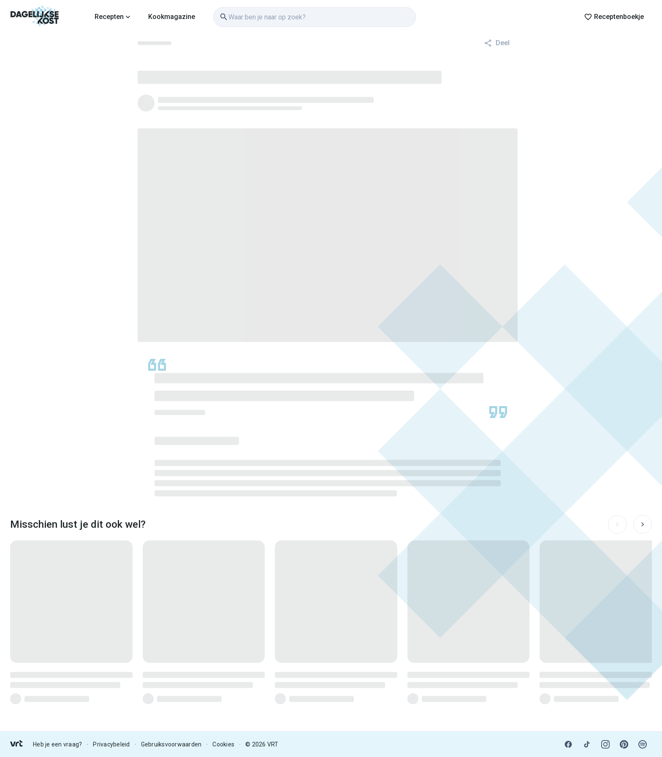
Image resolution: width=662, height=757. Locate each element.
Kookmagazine (171, 17)
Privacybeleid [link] (111, 744)
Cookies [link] (223, 744)
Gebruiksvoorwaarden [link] (171, 744)
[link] (35, 17)
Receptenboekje (614, 17)
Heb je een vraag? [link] (57, 744)
